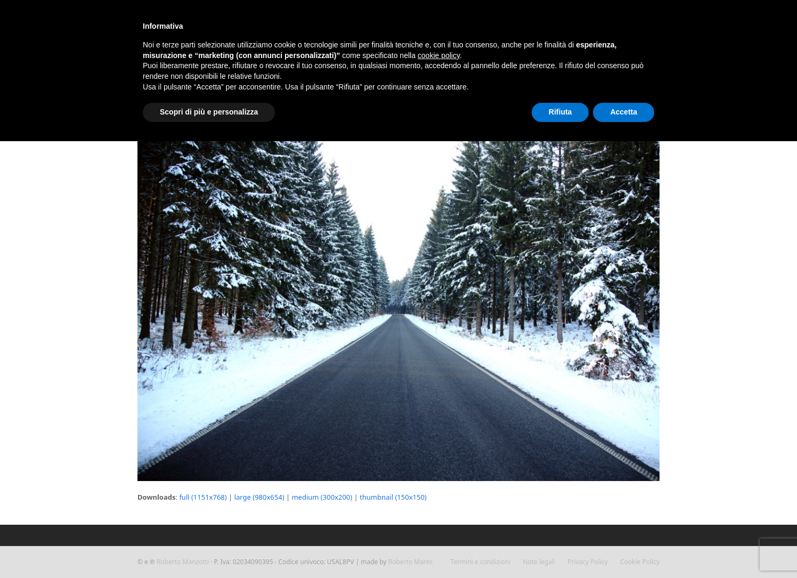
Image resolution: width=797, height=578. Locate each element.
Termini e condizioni (481, 561)
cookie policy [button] (439, 55)
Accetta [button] (623, 112)
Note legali (539, 561)
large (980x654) (259, 497)
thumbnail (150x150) (393, 497)
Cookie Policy (640, 561)
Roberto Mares (410, 561)
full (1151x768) (202, 497)
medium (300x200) (321, 497)
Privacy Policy (587, 561)
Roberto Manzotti (183, 561)
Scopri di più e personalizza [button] (209, 112)
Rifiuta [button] (560, 112)
